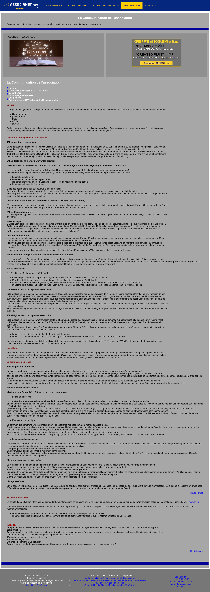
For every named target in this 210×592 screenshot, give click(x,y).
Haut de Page (196, 493)
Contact (181, 586)
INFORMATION (132, 5)
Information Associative (181, 584)
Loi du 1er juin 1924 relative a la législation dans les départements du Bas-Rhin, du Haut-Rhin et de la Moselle (110, 581)
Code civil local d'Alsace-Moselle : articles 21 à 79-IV (109, 585)
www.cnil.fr (194, 502)
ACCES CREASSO (77, 5)
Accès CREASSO (180, 579)
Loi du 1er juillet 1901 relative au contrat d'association (110, 578)
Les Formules (181, 577)
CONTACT (150, 5)
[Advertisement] (186, 103)
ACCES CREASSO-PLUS (105, 5)
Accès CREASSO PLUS (181, 581)
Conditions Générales (36, 585)
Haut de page (196, 551)
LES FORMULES (53, 5)
